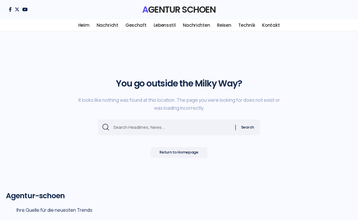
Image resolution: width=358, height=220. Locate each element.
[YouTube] (25, 9)
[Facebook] (10, 9)
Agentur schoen (179, 9)
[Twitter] (17, 9)
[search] (345, 10)
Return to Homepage (179, 154)
